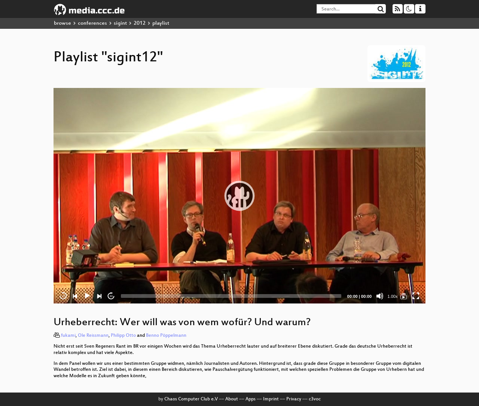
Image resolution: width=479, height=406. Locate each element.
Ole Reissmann (93, 335)
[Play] (87, 296)
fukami (68, 335)
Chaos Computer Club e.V (191, 399)
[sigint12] (404, 296)
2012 (140, 23)
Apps (250, 399)
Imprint (271, 399)
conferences (92, 23)
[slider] (231, 296)
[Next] (99, 296)
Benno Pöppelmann (166, 335)
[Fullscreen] (415, 296)
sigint (120, 23)
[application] (239, 195)
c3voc (315, 399)
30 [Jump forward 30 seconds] (111, 296)
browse (62, 23)
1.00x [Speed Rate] (393, 296)
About (231, 399)
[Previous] (75, 296)
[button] (239, 195)
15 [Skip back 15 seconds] (63, 296)
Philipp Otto (123, 335)
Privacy (293, 399)
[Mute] (380, 296)
